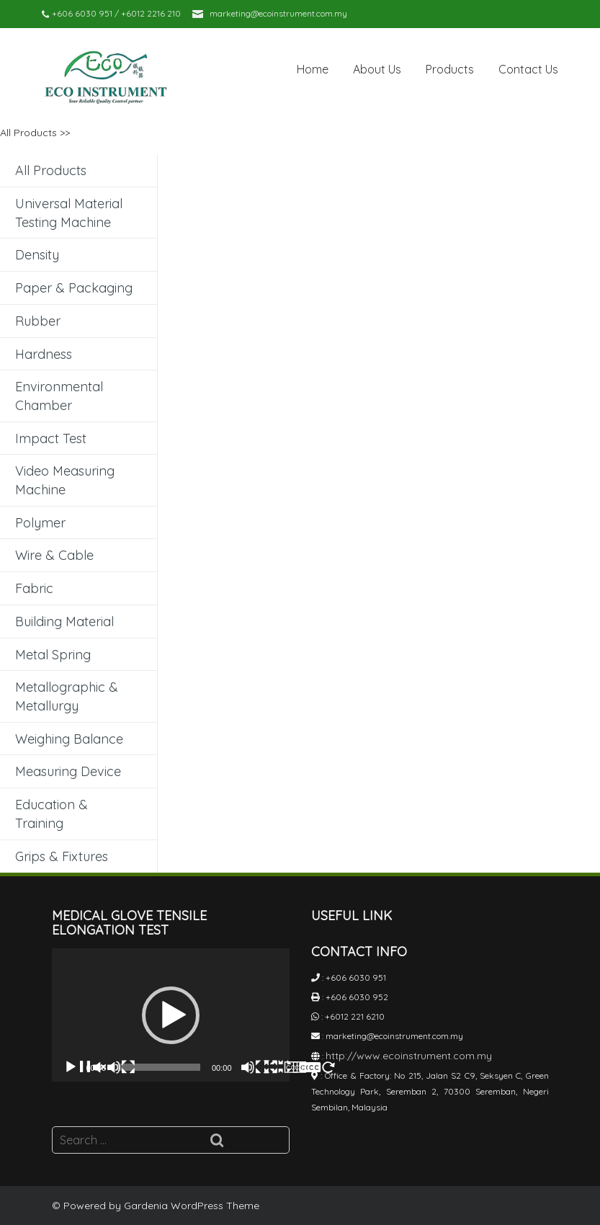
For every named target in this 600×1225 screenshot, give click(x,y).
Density (37, 254)
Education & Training (51, 814)
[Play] (99, 1067)
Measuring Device (68, 771)
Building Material (64, 621)
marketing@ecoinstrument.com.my (278, 13)
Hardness (43, 354)
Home (312, 69)
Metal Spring (53, 654)
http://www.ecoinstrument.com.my (409, 1055)
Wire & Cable (54, 555)
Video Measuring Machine (65, 480)
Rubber (38, 321)
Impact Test (50, 438)
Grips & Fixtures (61, 856)
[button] (171, 1015)
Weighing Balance (69, 739)
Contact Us (528, 69)
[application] (171, 1015)
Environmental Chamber (59, 396)
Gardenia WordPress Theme (191, 1205)
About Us (377, 69)
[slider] (158, 1067)
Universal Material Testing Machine (68, 213)
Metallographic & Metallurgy (66, 696)
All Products (28, 132)
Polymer (40, 522)
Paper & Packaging (74, 288)
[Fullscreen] (300, 1067)
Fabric (34, 588)
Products (450, 69)
